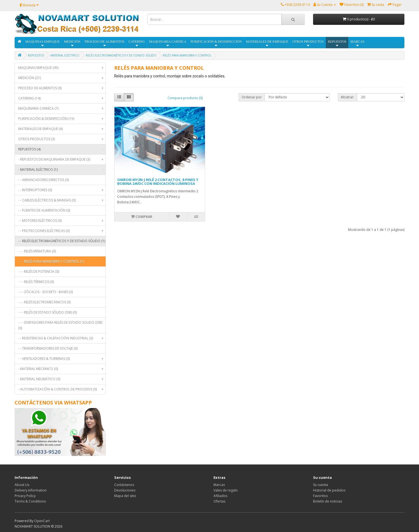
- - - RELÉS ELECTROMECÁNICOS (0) (44, 302)
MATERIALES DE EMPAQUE (267, 44)
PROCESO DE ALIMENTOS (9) (62, 88)
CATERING (137, 44)
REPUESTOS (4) (62, 149)
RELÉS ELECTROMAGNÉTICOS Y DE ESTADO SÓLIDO (121, 55)
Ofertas (219, 501)
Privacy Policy (25, 495)
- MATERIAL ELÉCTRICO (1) (62, 170)
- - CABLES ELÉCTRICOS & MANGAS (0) (62, 200)
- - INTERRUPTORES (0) (62, 190)
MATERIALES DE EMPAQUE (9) (62, 129)
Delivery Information (31, 490)
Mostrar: (347, 97)
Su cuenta (320, 484)
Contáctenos (124, 484)
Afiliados (220, 495)
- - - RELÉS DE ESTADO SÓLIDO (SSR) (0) (47, 312)
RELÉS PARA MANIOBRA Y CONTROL (187, 55)
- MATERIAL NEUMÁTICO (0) (62, 379)
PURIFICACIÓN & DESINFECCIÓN (216, 44)
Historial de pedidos (329, 490)
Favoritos (320, 495)
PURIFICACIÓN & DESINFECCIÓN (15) (62, 119)
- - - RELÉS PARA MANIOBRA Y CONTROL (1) (51, 261)
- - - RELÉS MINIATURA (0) (37, 251)
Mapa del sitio (125, 495)
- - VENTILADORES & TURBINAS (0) (62, 359)
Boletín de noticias (327, 501)
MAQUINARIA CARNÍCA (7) (62, 109)
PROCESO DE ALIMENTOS (104, 44)
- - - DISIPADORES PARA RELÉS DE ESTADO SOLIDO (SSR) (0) (60, 325)
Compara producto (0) (185, 98)
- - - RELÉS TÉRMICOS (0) (36, 281)
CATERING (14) (62, 98)
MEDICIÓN (72, 44)
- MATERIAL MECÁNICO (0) (62, 369)
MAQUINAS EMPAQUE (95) (62, 68)
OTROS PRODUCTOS (308, 44)
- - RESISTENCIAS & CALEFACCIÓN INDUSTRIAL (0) (62, 338)
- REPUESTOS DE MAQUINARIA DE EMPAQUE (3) (62, 159)
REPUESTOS (337, 44)
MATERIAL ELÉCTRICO (64, 55)
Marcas (219, 484)
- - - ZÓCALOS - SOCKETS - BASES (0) (45, 292)
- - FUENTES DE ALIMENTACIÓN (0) (44, 210)
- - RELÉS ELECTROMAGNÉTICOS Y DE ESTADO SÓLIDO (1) (62, 242)
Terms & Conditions (30, 501)
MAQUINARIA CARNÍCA (167, 44)
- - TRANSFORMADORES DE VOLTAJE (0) (48, 348)
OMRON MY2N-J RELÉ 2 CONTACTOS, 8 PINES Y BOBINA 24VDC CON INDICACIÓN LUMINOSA (157, 181)
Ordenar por (252, 97)
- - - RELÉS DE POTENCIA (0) (38, 271)
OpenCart (42, 521)
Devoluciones (124, 490)
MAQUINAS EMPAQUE (42, 44)
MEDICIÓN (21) (62, 78)
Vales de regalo (225, 490)
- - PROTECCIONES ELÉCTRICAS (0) (62, 231)
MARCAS (358, 44)
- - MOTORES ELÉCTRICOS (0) (62, 221)
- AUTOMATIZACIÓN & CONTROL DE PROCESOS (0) (62, 389)
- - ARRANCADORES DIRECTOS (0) (43, 179)
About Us (22, 484)
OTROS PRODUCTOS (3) (62, 139)
